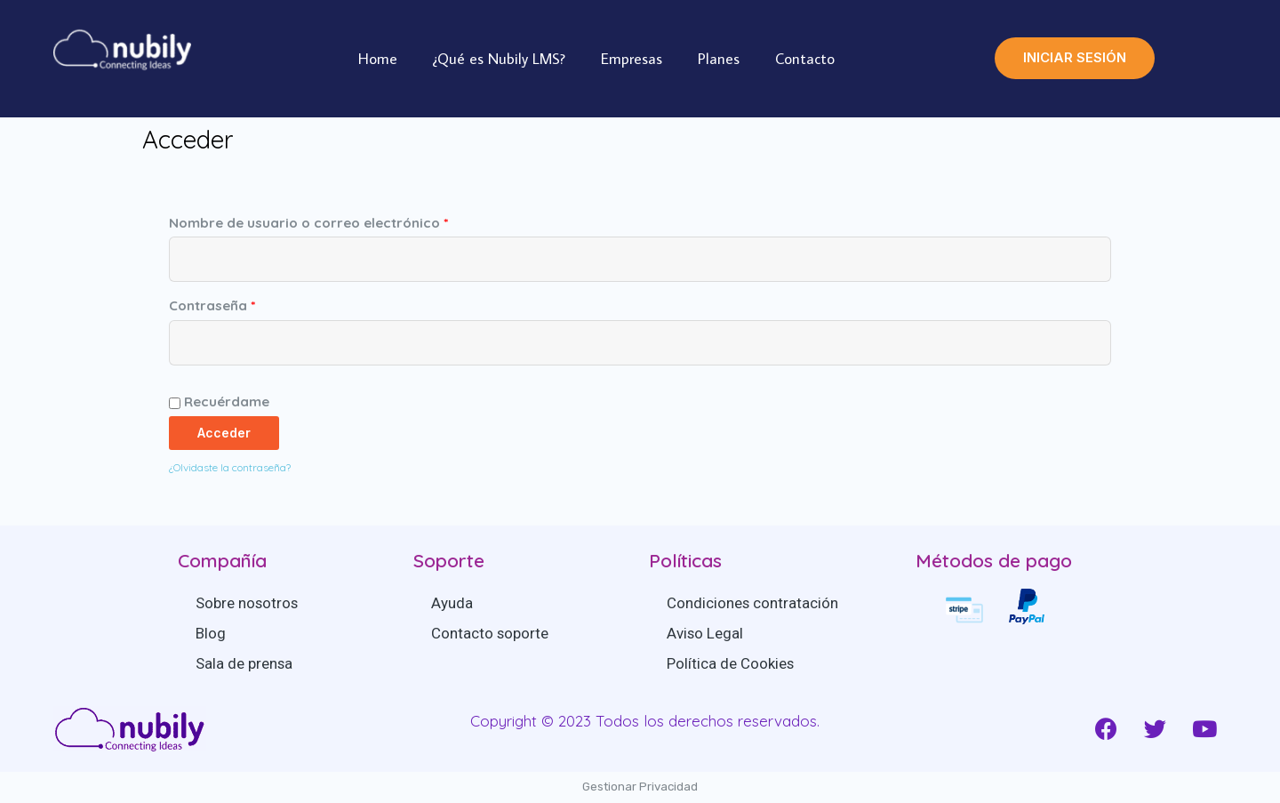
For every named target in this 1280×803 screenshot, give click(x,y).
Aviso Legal (705, 633)
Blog (211, 633)
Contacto (805, 58)
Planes (719, 58)
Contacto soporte (490, 633)
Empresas (631, 58)
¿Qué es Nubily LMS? (499, 58)
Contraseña (212, 305)
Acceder (224, 432)
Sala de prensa (244, 663)
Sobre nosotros (248, 603)
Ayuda (452, 603)
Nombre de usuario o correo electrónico (309, 222)
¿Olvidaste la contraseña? (230, 467)
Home (377, 58)
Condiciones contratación (753, 603)
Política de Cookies (731, 663)
